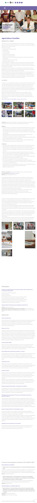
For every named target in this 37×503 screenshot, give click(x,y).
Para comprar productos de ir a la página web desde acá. (14, 99)
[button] (1, 21)
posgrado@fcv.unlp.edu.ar (14, 173)
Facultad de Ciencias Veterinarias (15, 501)
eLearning (28, 501)
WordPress (33, 501)
